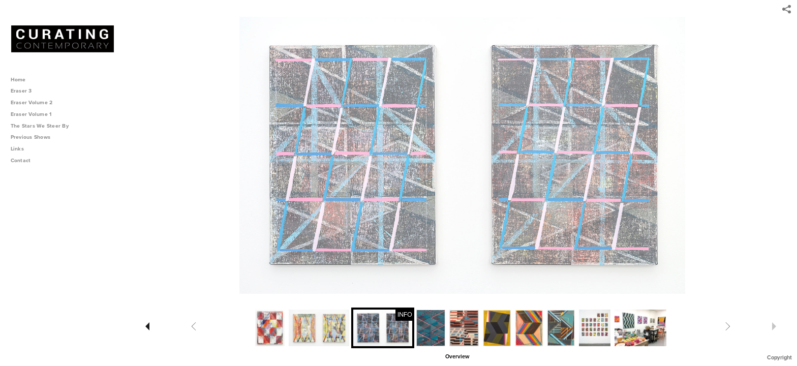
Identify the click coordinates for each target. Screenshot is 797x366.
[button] (457, 355)
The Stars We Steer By (43, 126)
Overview (457, 356)
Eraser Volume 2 (32, 102)
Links (17, 148)
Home (18, 79)
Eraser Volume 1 (31, 114)
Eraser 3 (21, 91)
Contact (21, 160)
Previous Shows (34, 137)
